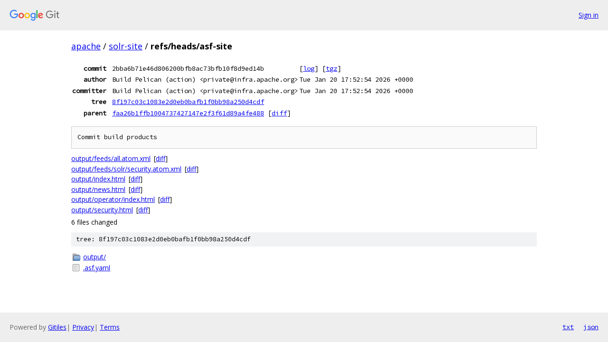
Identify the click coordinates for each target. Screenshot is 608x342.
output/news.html (98, 189)
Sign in (588, 14)
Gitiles (57, 327)
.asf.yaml (96, 267)
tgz (331, 68)
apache (86, 46)
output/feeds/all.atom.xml (111, 158)
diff (279, 113)
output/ (94, 256)
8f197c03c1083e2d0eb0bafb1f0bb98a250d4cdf (188, 101)
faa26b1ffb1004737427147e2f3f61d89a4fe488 (188, 113)
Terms (110, 327)
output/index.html (98, 178)
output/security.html (102, 209)
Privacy (83, 327)
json (590, 327)
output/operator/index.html (113, 199)
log (308, 68)
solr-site (125, 46)
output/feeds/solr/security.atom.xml (126, 168)
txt (568, 327)
